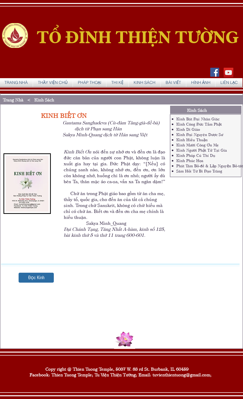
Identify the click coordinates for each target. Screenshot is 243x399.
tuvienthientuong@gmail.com (181, 374)
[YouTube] (228, 72)
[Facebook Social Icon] (214, 72)
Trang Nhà (14, 99)
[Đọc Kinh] (36, 278)
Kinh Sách (45, 99)
